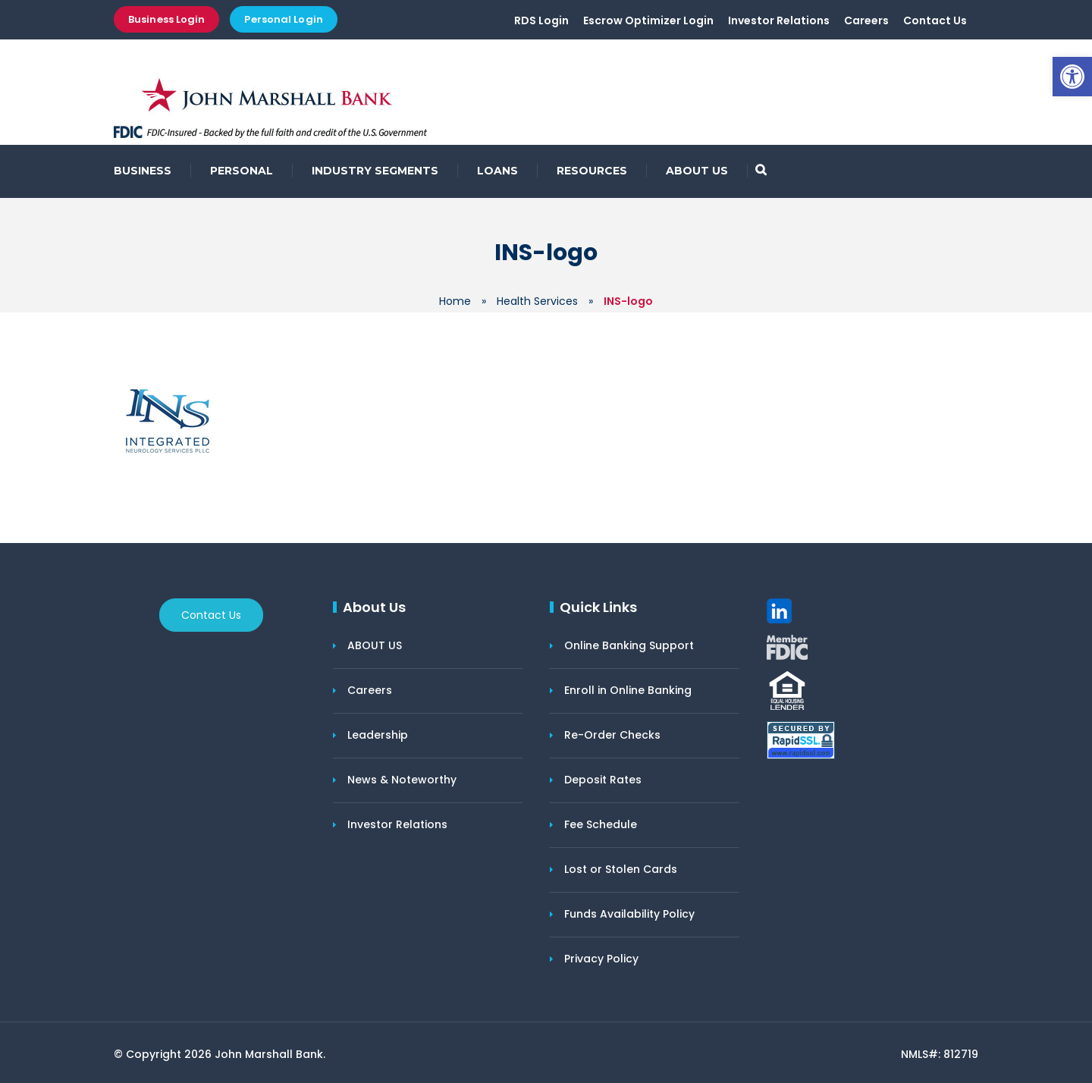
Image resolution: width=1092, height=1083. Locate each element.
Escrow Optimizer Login (648, 20)
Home (455, 301)
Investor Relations (779, 20)
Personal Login (283, 19)
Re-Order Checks (612, 734)
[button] (1072, 76)
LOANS (497, 170)
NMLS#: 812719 (939, 1054)
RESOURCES (592, 170)
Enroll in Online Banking (628, 690)
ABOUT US (697, 170)
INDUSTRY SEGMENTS (375, 170)
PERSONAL (241, 170)
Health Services (537, 301)
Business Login (166, 19)
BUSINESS (142, 170)
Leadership (377, 734)
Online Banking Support (629, 645)
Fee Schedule (600, 824)
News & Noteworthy (402, 779)
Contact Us (935, 20)
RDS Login (541, 20)
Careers (866, 20)
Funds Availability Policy (629, 913)
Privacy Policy (601, 958)
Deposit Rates (603, 779)
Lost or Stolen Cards (620, 869)
